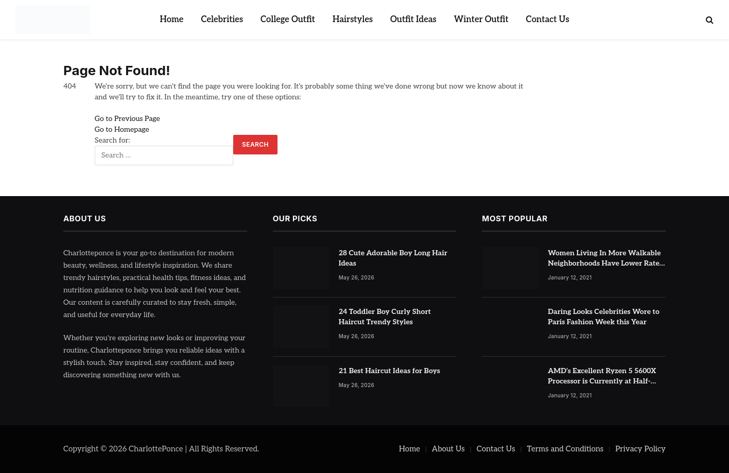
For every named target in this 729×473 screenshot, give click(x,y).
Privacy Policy (640, 448)
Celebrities (222, 19)
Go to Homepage (122, 129)
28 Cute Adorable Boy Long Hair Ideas (393, 258)
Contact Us (547, 19)
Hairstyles (353, 19)
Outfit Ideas (413, 19)
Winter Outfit (481, 19)
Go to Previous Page (127, 118)
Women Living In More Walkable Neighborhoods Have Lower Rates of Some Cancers (605, 259)
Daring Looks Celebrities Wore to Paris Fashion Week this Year (603, 316)
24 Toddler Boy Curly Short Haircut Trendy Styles (385, 316)
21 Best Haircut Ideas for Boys (389, 370)
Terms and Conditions (565, 448)
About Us (448, 448)
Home (171, 19)
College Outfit (288, 19)
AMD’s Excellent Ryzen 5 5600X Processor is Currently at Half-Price (602, 376)
